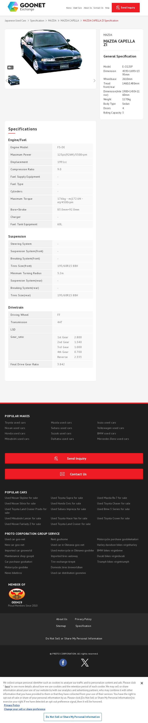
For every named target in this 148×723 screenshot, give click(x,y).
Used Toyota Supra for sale (67, 498)
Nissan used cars (15, 428)
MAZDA (52, 20)
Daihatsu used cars (62, 439)
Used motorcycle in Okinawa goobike (72, 550)
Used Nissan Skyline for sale (21, 498)
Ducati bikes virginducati (111, 556)
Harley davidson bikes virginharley (117, 545)
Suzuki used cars (61, 433)
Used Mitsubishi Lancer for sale (23, 518)
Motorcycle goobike (16, 567)
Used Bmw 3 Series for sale (113, 509)
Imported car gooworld (18, 550)
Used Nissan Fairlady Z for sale (23, 524)
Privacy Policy (83, 619)
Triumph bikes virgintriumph (113, 561)
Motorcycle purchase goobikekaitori (117, 539)
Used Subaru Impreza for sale (68, 509)
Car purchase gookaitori (18, 561)
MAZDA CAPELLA (70, 20)
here (7, 686)
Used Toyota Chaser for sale (113, 503)
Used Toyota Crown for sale (113, 518)
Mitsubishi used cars (17, 439)
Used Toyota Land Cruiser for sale (71, 524)
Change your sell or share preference (24, 709)
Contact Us (78, 474)
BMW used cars (106, 433)
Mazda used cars (61, 422)
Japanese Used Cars (15, 20)
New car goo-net (14, 545)
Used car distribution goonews (68, 573)
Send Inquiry (128, 7)
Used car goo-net (15, 539)
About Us (61, 619)
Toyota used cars (15, 422)
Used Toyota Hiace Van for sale (69, 518)
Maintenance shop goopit (19, 556)
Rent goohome (59, 539)
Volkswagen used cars (110, 428)
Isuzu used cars (106, 422)
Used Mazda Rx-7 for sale (112, 498)
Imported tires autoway (64, 556)
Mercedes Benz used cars (113, 439)
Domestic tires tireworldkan (66, 567)
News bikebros (13, 573)
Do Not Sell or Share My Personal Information (74, 638)
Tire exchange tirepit (63, 561)
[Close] (142, 683)
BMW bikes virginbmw (110, 550)
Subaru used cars (61, 428)
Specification (37, 20)
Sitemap (62, 626)
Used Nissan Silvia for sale (20, 503)
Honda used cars (15, 433)
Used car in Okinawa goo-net (67, 545)
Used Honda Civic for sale (66, 503)
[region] (74, 700)
